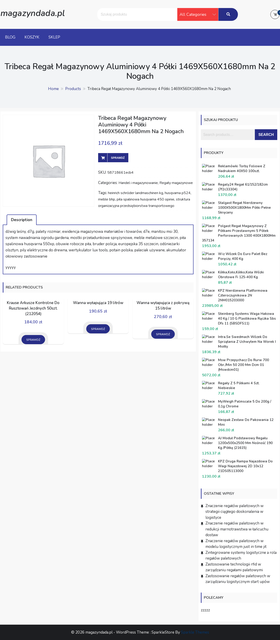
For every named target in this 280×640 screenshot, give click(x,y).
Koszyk (31, 37)
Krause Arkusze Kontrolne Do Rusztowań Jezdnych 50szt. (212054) (33, 308)
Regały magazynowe (176, 182)
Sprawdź (118, 157)
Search (266, 135)
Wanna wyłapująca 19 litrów (98, 302)
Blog (10, 37)
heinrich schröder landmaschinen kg (135, 192)
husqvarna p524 (178, 192)
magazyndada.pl (32, 13)
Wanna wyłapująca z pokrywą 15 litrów (163, 305)
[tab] (22, 219)
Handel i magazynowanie (138, 182)
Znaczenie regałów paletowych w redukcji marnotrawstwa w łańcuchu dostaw (236, 529)
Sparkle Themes (195, 632)
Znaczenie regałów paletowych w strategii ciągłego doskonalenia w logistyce (234, 511)
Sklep (54, 37)
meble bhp (106, 199)
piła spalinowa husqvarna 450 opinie (145, 199)
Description (21, 219)
